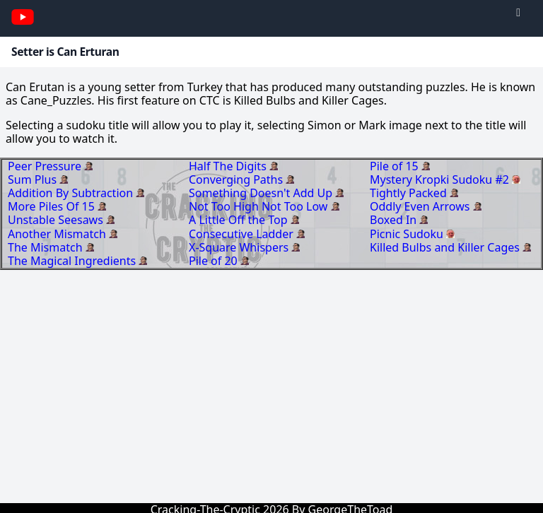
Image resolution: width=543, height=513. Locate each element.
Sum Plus (33, 179)
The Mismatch (47, 247)
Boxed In (394, 220)
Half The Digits (229, 166)
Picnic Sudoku (408, 234)
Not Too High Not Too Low (260, 206)
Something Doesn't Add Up (262, 193)
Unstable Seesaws (57, 220)
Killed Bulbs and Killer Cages (446, 247)
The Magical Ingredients (73, 261)
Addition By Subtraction (72, 193)
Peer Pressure (46, 166)
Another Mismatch (58, 234)
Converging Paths (237, 179)
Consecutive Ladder (242, 234)
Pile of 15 (395, 166)
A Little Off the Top (240, 220)
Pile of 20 (214, 261)
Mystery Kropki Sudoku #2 (441, 179)
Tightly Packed (410, 193)
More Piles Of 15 (53, 206)
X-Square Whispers (240, 247)
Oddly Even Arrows (421, 206)
